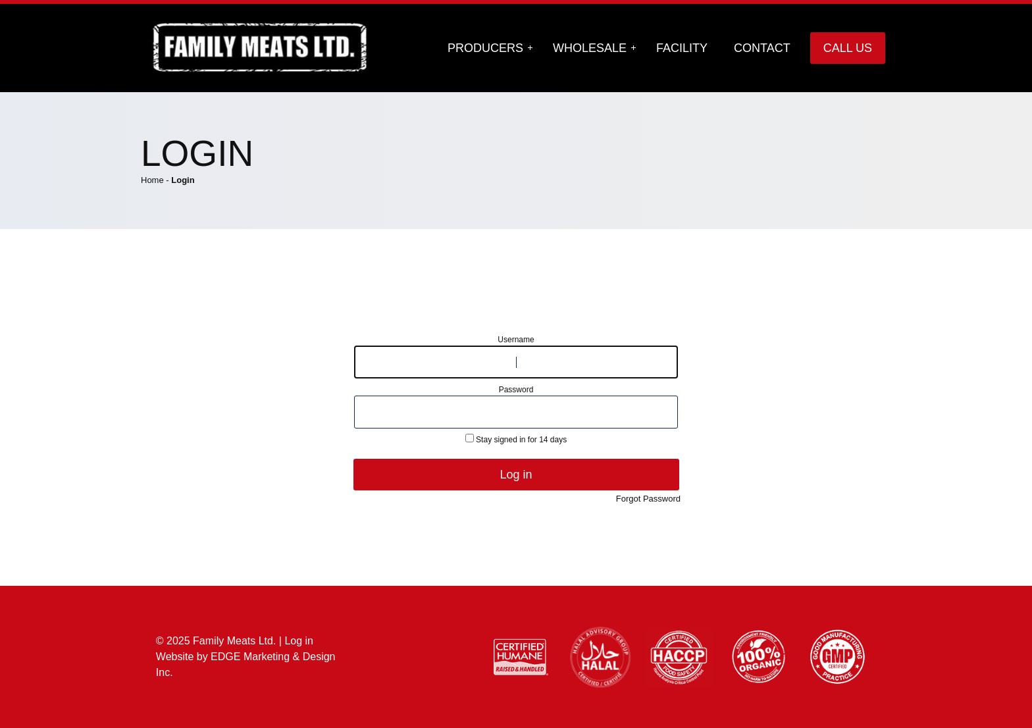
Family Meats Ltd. (234, 640)
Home (152, 180)
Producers (485, 48)
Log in (516, 474)
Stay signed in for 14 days (516, 439)
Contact (762, 48)
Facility (682, 48)
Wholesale (590, 48)
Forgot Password (648, 499)
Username (516, 339)
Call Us (847, 48)
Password (516, 389)
